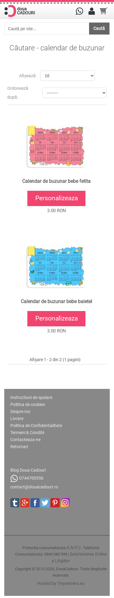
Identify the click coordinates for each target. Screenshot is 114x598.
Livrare (16, 418)
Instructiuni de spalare (31, 397)
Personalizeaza (56, 198)
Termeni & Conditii (27, 432)
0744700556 (26, 478)
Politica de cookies (27, 404)
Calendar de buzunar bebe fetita (56, 181)
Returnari (19, 446)
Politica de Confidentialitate (36, 425)
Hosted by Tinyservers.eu (61, 583)
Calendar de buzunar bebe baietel (56, 301)
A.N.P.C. (74, 547)
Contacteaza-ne (25, 439)
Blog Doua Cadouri (28, 470)
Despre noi (20, 411)
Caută (99, 28)
